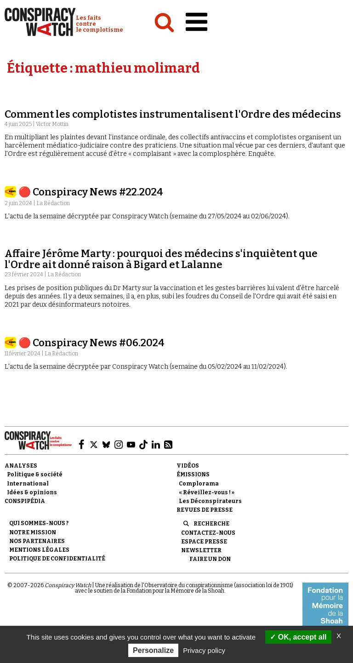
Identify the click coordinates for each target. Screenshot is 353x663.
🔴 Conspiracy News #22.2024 (90, 192)
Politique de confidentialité (57, 558)
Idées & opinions (32, 492)
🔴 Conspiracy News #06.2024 (91, 343)
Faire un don (210, 559)
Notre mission (32, 532)
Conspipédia (25, 501)
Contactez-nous (208, 533)
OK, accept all (298, 637)
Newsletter (201, 550)
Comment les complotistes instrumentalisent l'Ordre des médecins (173, 114)
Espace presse (204, 541)
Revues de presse (204, 510)
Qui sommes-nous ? (38, 523)
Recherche (211, 523)
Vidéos (187, 466)
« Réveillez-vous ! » (206, 492)
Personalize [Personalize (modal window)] (153, 650)
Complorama (199, 483)
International (28, 483)
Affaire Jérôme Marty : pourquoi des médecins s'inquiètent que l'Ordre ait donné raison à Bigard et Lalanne (161, 259)
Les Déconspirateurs (210, 501)
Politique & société (35, 474)
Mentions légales (39, 550)
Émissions (193, 474)
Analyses (21, 466)
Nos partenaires (37, 541)
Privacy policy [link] (204, 650)
